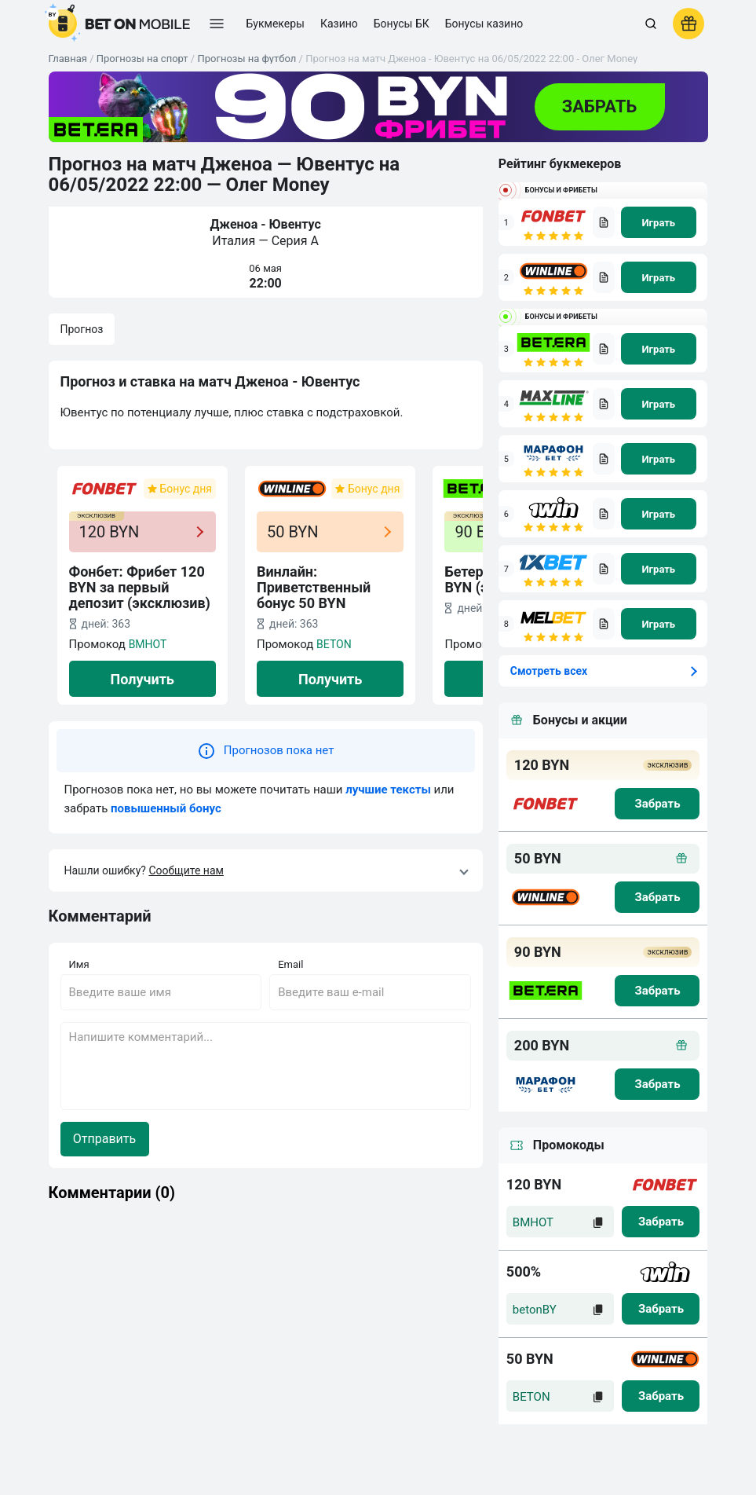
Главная (68, 58)
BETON (334, 644)
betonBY (535, 1310)
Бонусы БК (401, 23)
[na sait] (658, 222)
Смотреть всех (548, 671)
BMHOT (148, 644)
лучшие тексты (388, 789)
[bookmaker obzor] (604, 222)
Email (290, 964)
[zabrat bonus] (657, 803)
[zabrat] (660, 1221)
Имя (79, 964)
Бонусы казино (484, 23)
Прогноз (82, 329)
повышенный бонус (166, 808)
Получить (142, 679)
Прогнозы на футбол (246, 58)
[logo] (119, 23)
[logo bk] (545, 803)
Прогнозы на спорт (142, 58)
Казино (339, 23)
